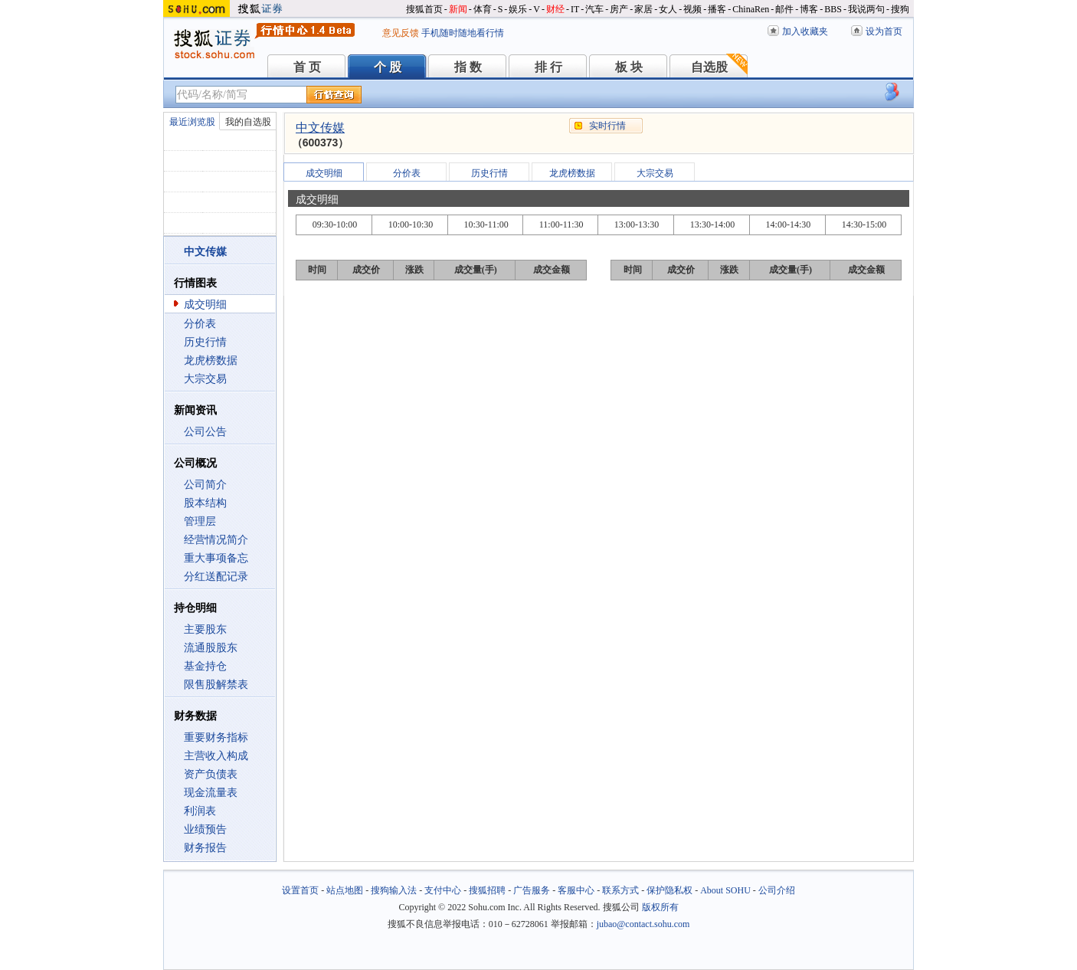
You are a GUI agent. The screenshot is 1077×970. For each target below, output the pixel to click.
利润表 (200, 811)
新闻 (458, 9)
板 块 (629, 67)
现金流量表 (210, 792)
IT (575, 9)
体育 (482, 9)
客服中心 (576, 890)
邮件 (784, 9)
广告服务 (531, 890)
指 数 (468, 67)
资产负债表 (210, 774)
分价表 (200, 323)
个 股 (387, 67)
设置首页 (300, 890)
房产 (619, 9)
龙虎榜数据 (210, 360)
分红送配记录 (216, 576)
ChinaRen (750, 9)
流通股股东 (210, 648)
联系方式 (620, 890)
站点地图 (344, 890)
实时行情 (607, 125)
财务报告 (205, 848)
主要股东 (205, 629)
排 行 (548, 67)
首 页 (307, 67)
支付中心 (442, 890)
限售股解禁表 (216, 684)
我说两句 (866, 9)
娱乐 (518, 9)
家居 (643, 9)
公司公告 (205, 431)
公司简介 (205, 484)
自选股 (709, 67)
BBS (833, 9)
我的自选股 (248, 121)
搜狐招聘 (487, 890)
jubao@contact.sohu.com (643, 924)
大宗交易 (205, 379)
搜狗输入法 (394, 890)
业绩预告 (205, 829)
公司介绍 (776, 890)
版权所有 (660, 907)
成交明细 (205, 304)
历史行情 (205, 342)
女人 (668, 9)
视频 (692, 9)
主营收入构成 (216, 756)
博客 (809, 9)
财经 (555, 9)
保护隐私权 (669, 890)
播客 (717, 9)
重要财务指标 (216, 737)
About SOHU (725, 890)
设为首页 (884, 31)
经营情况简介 (216, 540)
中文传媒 (320, 127)
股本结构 (205, 503)
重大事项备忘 (216, 558)
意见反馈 (400, 33)
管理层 (200, 521)
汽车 (594, 9)
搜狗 (900, 9)
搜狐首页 (424, 9)
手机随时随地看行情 (462, 33)
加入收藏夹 (805, 31)
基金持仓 (205, 666)
